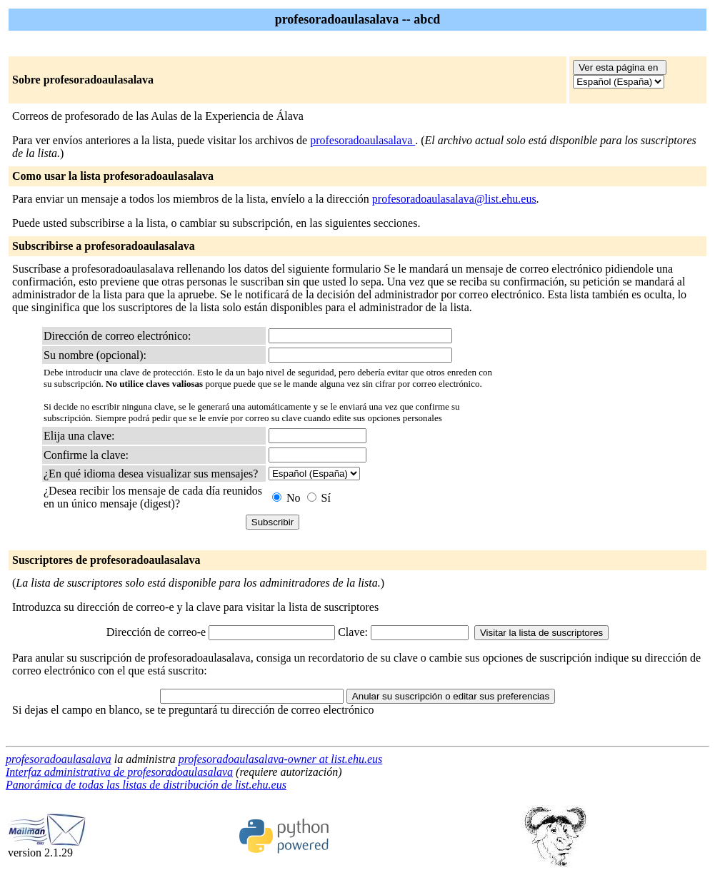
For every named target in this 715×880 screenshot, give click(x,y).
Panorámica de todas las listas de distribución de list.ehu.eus (146, 785)
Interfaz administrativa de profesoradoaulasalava (119, 772)
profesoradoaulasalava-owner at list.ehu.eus (281, 759)
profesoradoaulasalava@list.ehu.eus (454, 199)
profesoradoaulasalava (362, 140)
